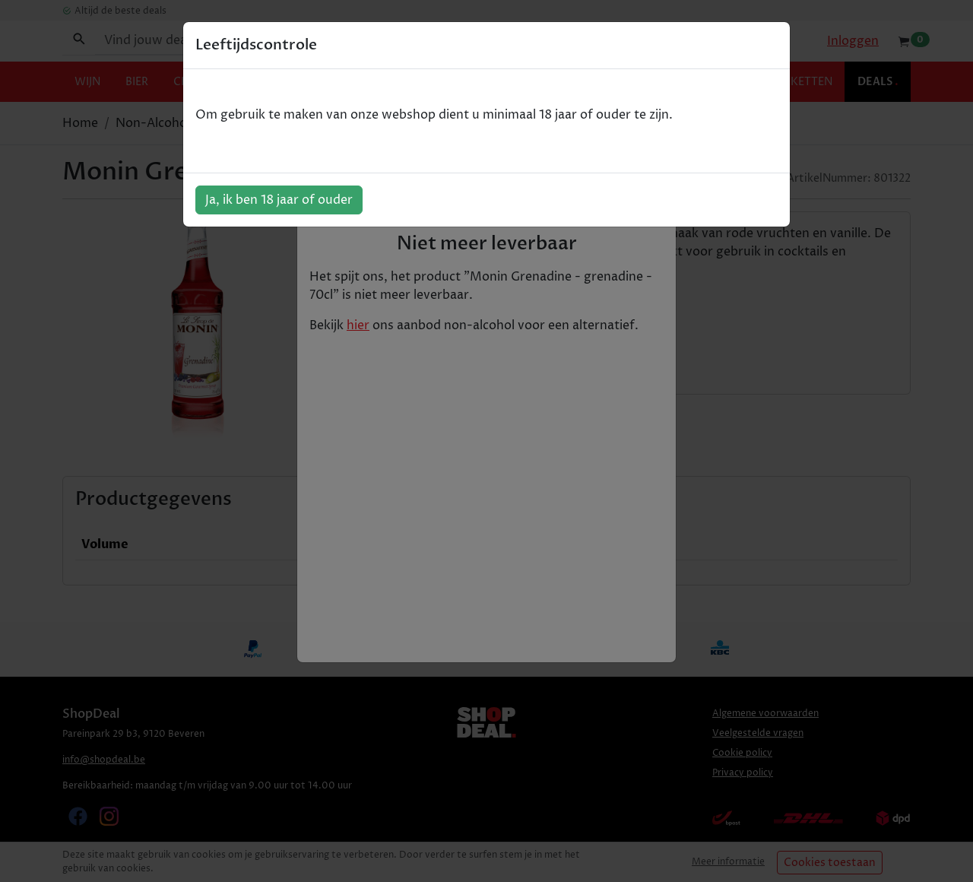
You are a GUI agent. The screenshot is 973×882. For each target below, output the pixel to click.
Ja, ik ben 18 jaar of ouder (279, 200)
